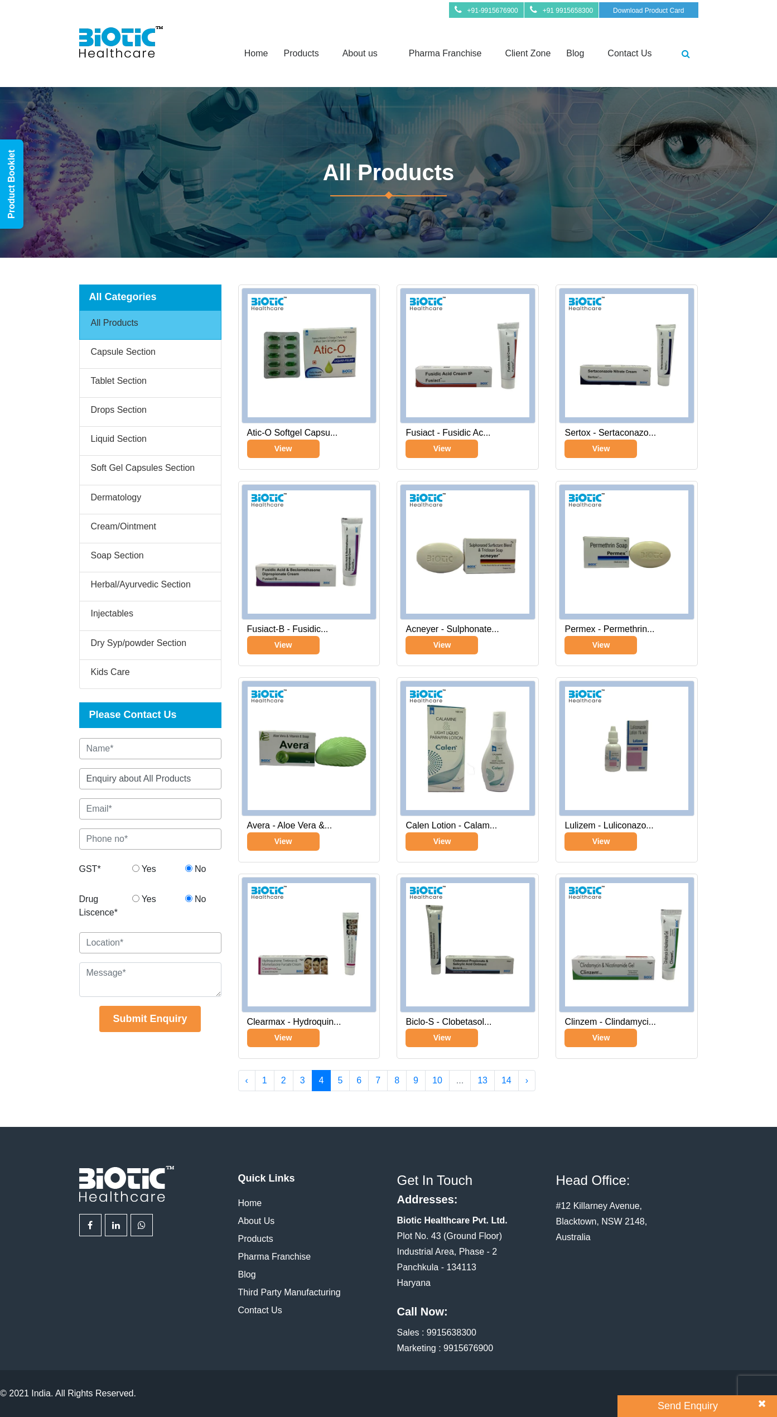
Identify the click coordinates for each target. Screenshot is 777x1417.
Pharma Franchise (445, 53)
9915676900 (468, 1348)
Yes (144, 869)
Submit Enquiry (150, 1018)
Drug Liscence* (98, 905)
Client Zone (528, 53)
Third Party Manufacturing (289, 1292)
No (195, 869)
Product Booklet (11, 184)
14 (506, 1080)
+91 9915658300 (568, 11)
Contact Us (629, 53)
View (283, 448)
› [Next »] (526, 1080)
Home (256, 53)
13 (482, 1080)
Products (300, 53)
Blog (575, 53)
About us (360, 53)
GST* (90, 869)
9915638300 (451, 1332)
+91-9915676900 (492, 11)
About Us (256, 1221)
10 (437, 1080)
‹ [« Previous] (246, 1080)
